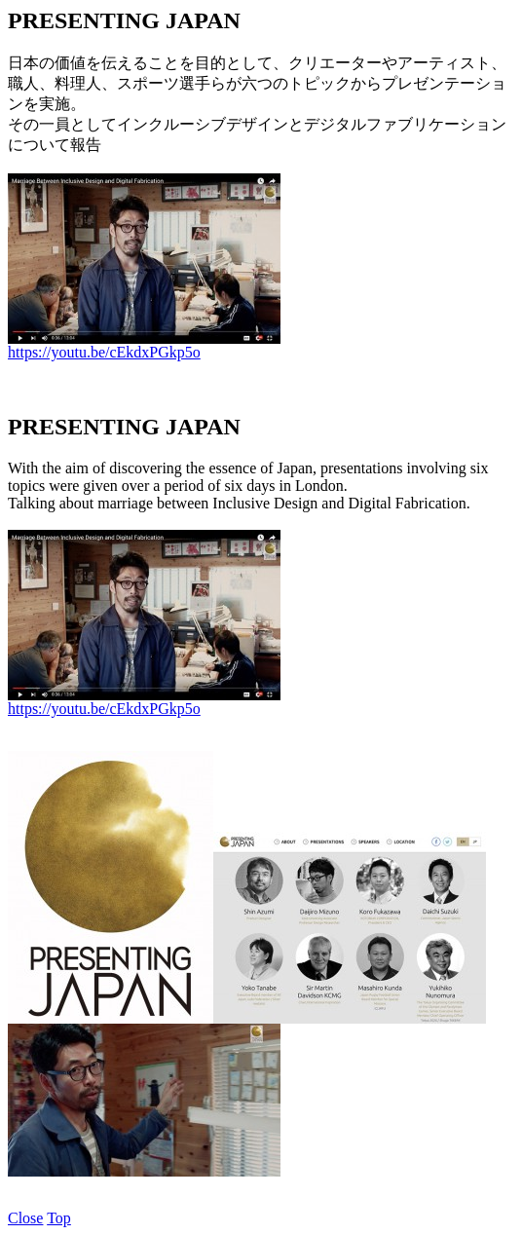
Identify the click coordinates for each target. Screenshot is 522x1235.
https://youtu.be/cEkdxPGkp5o (104, 352)
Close (25, 1218)
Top (59, 1218)
